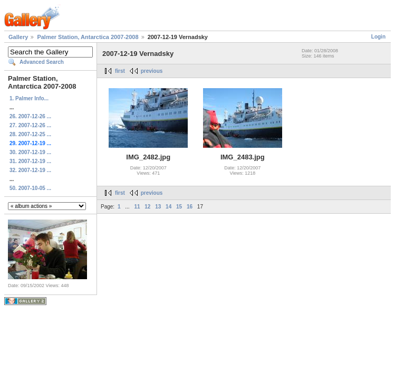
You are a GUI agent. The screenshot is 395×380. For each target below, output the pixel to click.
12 (147, 207)
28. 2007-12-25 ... (30, 134)
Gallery (18, 37)
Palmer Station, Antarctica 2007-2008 (87, 37)
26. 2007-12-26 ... (30, 116)
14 (168, 207)
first (120, 71)
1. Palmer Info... (29, 98)
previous (152, 71)
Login (378, 37)
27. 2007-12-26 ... (30, 125)
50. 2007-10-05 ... (30, 188)
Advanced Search (42, 62)
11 (137, 207)
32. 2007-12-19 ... (30, 170)
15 (179, 207)
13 (158, 207)
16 (189, 207)
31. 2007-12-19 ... (30, 161)
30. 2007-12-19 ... (30, 152)
